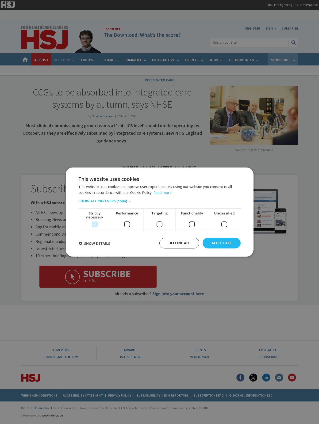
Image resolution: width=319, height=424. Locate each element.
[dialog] (159, 212)
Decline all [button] (179, 243)
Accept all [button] (221, 243)
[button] (160, 201)
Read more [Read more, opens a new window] (163, 192)
